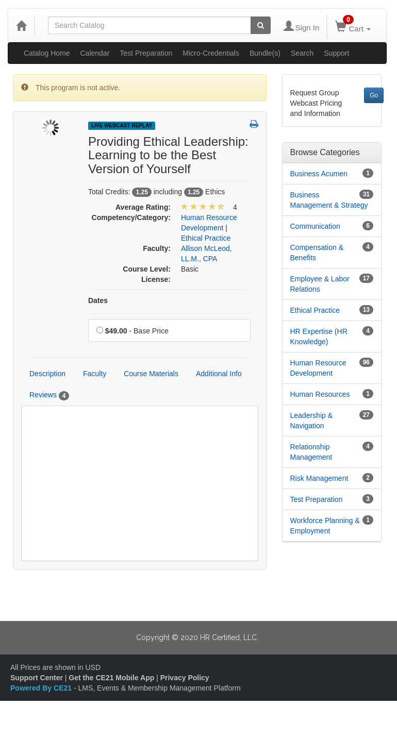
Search (302, 53)
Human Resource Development (318, 368)
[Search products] (261, 25)
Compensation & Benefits (317, 252)
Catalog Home (47, 53)
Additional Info (219, 374)
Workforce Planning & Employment (325, 525)
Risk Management (319, 478)
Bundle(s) (265, 53)
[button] (254, 124)
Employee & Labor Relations (320, 284)
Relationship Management (311, 452)
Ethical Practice (315, 310)
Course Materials (151, 374)
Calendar (95, 53)
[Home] (21, 25)
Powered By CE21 (42, 688)
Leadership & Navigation (311, 420)
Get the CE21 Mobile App (111, 678)
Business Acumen (319, 174)
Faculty (94, 374)
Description (47, 374)
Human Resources (320, 394)
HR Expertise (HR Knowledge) (319, 336)
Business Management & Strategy (329, 200)
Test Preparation (146, 53)
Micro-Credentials (211, 53)
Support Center (36, 678)
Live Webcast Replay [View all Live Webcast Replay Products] (121, 125)
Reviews (49, 395)
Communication (315, 226)
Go (374, 95)
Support (336, 53)
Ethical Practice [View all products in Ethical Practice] (205, 238)
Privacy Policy (184, 678)
